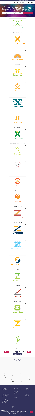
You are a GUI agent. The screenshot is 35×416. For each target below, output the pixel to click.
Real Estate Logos (29, 368)
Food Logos (11, 376)
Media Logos (20, 378)
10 (19, 351)
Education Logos (11, 366)
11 (21, 351)
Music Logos (28, 362)
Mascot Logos (20, 376)
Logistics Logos (20, 374)
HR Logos (19, 366)
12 (23, 351)
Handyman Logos (20, 362)
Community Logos (3, 376)
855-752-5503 (26, 0)
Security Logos (28, 372)
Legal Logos (20, 372)
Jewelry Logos (20, 370)
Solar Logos (28, 374)
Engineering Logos (12, 368)
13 (25, 351)
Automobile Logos (3, 368)
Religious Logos (28, 370)
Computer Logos (3, 380)
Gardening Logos (12, 380)
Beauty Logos (3, 370)
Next (29, 351)
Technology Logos (29, 380)
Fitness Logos (11, 374)
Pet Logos (27, 364)
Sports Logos (28, 378)
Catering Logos (3, 372)
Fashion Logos (11, 370)
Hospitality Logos (20, 364)
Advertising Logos (3, 362)
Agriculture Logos (3, 364)
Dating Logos (11, 364)
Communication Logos (4, 378)
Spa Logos (28, 376)
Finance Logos (11, 372)
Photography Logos (29, 366)
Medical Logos (20, 380)
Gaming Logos (11, 378)
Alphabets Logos (3, 366)
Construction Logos (12, 362)
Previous (6, 351)
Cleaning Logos (3, 374)
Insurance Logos (20, 368)
